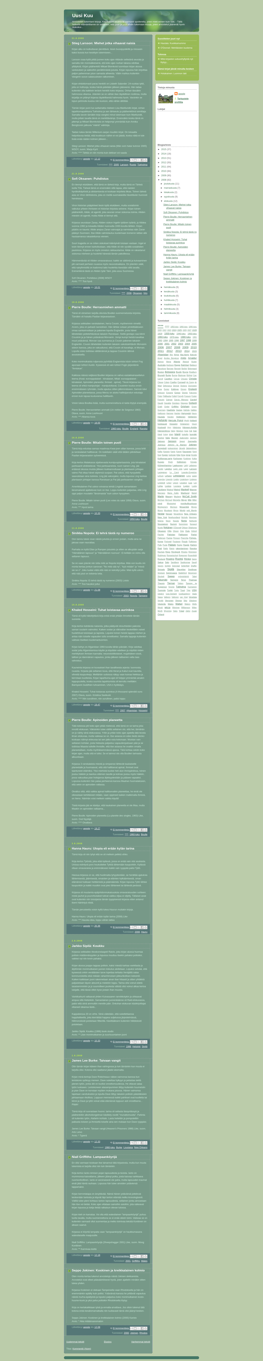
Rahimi (193, 545)
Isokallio (185, 434)
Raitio (165, 549)
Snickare (161, 573)
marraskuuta (171, 188)
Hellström (192, 417)
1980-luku (110, 1147)
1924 (174, 330)
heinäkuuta (170, 287)
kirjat (188, 455)
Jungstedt (162, 448)
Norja (184, 521)
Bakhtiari (185, 365)
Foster (194, 396)
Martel (194, 493)
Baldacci (193, 365)
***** (167, 326)
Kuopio (161, 462)
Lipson (175, 483)
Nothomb (193, 521)
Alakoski (193, 355)
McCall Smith (189, 496)
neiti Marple (191, 510)
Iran (195, 431)
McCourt (168, 500)
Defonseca (167, 386)
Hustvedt (162, 427)
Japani (182, 441)
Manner (193, 489)
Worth (160, 611)
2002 (173, 344)
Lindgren (193, 479)
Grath (160, 407)
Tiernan (171, 583)
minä (160, 503)
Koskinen (187, 459)
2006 (161, 347)
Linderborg (184, 479)
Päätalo (172, 545)
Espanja (169, 393)
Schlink (168, 566)
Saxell (194, 562)
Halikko (194, 410)
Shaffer (194, 566)
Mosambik (184, 507)
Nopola (133, 595)
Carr (195, 375)
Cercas (177, 379)
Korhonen (177, 458)
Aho (171, 355)
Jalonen (161, 441)
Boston (161, 372)
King (183, 455)
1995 (171, 340)
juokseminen (173, 448)
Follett (174, 396)
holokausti (162, 424)
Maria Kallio (173, 493)
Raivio (171, 549)
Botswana (170, 372)
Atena (168, 362)
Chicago (184, 379)
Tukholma (142, 164)
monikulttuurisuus (189, 503)
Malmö (177, 489)
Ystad (181, 611)
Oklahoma (192, 528)
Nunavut (193, 524)
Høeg (173, 431)
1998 (188, 340)
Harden (177, 413)
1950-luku (135, 519)
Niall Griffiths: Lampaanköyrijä (94, 1157)
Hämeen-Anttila (189, 427)
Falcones (193, 393)
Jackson (193, 438)
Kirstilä (194, 455)
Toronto (171, 587)
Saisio (194, 559)
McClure (161, 500)
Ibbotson (179, 431)
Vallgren (167, 597)
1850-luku (174, 327)
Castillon (168, 379)
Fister (160, 396)
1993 (160, 340)
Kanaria (166, 452)
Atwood (186, 362)
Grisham (185, 406)
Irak (190, 431)
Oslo (182, 531)
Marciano (161, 493)
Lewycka (161, 479)
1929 (160, 334)
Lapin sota (177, 469)
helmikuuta (170, 309)
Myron (175, 510)
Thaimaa (193, 580)
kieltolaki (172, 455)
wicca (167, 607)
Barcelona (162, 369)
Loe (195, 483)
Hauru (144, 932)
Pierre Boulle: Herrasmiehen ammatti (99, 307)
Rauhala (161, 552)
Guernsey (162, 410)
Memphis (176, 500)
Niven (168, 521)
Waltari (179, 604)
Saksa (160, 562)
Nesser (169, 514)
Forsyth (181, 396)
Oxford (194, 531)
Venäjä (160, 601)
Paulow (169, 538)
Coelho (173, 382)
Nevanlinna (178, 514)
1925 (179, 330)
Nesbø (161, 514)
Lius (190, 483)
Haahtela (171, 410)
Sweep (171, 576)
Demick (176, 386)
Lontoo (168, 486)
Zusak (194, 611)
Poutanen (177, 542)
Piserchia (184, 538)
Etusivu (107, 1342)
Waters (187, 604)
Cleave (160, 382)
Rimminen (192, 552)
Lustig (194, 486)
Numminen (183, 524)
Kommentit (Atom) (82, 1348)
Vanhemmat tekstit (140, 1342)
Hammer (170, 413)
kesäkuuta (169, 291)
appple (181, 94)
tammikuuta (170, 313)
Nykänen (168, 527)
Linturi (168, 483)
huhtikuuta (169, 300)
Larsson (124, 164)
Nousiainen (163, 524)
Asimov (161, 362)
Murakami (168, 510)
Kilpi (178, 455)
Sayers (160, 566)
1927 (189, 330)
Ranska (143, 428)
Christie (193, 378)
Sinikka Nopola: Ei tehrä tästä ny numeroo (103, 533)
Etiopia (185, 393)
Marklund (185, 493)
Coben (166, 382)
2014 (164, 153)
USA (194, 590)
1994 (165, 340)
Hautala (161, 417)
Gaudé (160, 403)
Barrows (170, 369)
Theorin (161, 583)
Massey (169, 496)
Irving (165, 434)
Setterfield (185, 566)
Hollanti (193, 420)
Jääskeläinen (191, 448)
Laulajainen (162, 472)
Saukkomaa (185, 562)
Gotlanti (193, 403)
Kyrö (170, 462)
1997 (182, 340)
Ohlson (185, 528)
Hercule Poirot (175, 420)
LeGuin (161, 476)
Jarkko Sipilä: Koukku (88, 946)
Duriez (166, 389)
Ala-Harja (184, 355)
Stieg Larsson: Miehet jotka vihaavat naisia (103, 43)
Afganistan (131, 710)
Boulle (125, 428)
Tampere (142, 595)
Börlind (189, 375)
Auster (194, 362)
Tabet (194, 576)
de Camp (190, 382)
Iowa (186, 431)
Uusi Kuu (82, 15)
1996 (128, 1046)
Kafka (160, 452)
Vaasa (160, 597)
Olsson (176, 531)
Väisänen (193, 601)
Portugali (168, 542)
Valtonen (175, 597)
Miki (189, 500)
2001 (128, 1261)
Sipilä (144, 1046)
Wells (194, 604)
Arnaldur (192, 358)
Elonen (183, 389)
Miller (194, 500)
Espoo (177, 393)
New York (162, 517)
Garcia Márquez (181, 400)
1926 (185, 330)
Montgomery (163, 507)
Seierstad (176, 566)
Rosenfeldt (192, 555)
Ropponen (183, 555)
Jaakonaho (184, 438)
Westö (160, 608)
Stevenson (192, 573)
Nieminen (193, 517)
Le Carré (174, 472)
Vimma (178, 600)
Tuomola (162, 590)
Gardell (193, 400)
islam (171, 434)
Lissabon (183, 483)
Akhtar (176, 355)
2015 (164, 149)
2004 (187, 344)
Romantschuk (172, 555)
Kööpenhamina (164, 465)
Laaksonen (178, 465)
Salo (167, 562)
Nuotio (160, 528)
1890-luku (193, 327)
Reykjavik (175, 552)
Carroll (160, 379)
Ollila (169, 531)
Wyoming (167, 611)
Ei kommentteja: (121, 160)
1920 (160, 330)
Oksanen (137, 293)
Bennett (177, 369)
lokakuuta (169, 192)
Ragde (186, 545)
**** (111, 164)
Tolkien (180, 583)
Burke (119, 1147)
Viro (145, 293)
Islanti (177, 434)
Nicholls (184, 517)
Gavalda (167, 403)
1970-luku (174, 337)
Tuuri (182, 590)
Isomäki (193, 434)
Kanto (173, 452)
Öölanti (161, 614)
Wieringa (176, 608)
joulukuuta (169, 183)
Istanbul (161, 438)
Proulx (185, 541)
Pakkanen (183, 534)
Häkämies (177, 427)
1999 (194, 340)
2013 (164, 158)
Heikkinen (180, 417)
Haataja (179, 410)
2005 (116, 164)
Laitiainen (193, 466)
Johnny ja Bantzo (177, 445)
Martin (161, 496)
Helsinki (136, 1046)
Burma (174, 375)
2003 (126, 595)
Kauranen (186, 451)
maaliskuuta (170, 304)
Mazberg (177, 497)
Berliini (184, 369)
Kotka (194, 459)
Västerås (162, 604)
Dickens (183, 386)
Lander (160, 469)
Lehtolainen (179, 476)
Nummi (173, 524)
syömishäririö (183, 576)
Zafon (188, 611)
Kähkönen (181, 462)
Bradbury (193, 372)
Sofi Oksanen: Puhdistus (90, 178)
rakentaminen (182, 548)
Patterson (161, 538)
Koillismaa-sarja (165, 458)
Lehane (168, 476)
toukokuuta (170, 296)
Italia (167, 438)
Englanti (134, 428)
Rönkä (187, 559)
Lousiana (128, 1147)
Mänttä (182, 510)
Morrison (173, 507)
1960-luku (116, 428)
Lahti (186, 466)
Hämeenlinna (164, 431)
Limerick (169, 479)
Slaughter (181, 569)
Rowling (170, 559)
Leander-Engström (189, 472)
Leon (194, 476)
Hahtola (186, 410)
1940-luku (181, 334)
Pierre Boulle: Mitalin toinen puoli (96, 442)
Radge (179, 545)
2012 (164, 162)
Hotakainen (184, 424)
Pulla (160, 545)
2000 (126, 1333)
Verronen (169, 600)
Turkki (170, 590)
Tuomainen (192, 587)
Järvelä (182, 448)
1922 (164, 330)
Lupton (186, 486)
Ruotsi (133, 164)
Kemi (195, 452)
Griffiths (136, 1261)
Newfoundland (174, 517)
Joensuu (161, 445)
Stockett (161, 576)
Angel (160, 358)
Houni (194, 424)
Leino (188, 476)
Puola (165, 545)
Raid (160, 548)
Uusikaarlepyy (184, 594)
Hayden (170, 417)
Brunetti (161, 375)
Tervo (183, 580)
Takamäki (162, 580)
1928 (194, 330)
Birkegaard (192, 369)
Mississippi (171, 504)
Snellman (192, 569)
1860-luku (184, 327)
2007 (122, 710)
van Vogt (184, 597)
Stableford (182, 573)
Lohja (160, 486)
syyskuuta (169, 196)
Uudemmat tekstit (75, 1342)
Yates (175, 611)
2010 (164, 171)
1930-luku (169, 333)
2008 (129, 293)
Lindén (176, 479)
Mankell (185, 489)
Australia (162, 365)
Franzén (161, 400)
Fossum (187, 396)
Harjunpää (186, 413)
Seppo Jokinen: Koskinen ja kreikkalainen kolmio (108, 1270)
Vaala (194, 594)
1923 (169, 330)
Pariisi (194, 534)
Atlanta (177, 361)
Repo (167, 552)
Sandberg (175, 562)
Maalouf (170, 490)
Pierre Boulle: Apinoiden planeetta (97, 720)
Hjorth (186, 421)
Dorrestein (192, 386)
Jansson (172, 441)
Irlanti (160, 434)
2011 (164, 166)
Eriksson (161, 393)
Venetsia (193, 597)
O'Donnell (177, 528)
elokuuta (168, 201)
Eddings (175, 389)
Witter (194, 608)
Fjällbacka (167, 396)
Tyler (188, 590)
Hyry (169, 427)
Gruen (194, 407)
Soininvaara (171, 573)
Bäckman (182, 375)
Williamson (185, 608)
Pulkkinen (193, 542)
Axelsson (170, 365)
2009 (164, 175)
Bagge (177, 365)
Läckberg (162, 489)
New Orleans (140, 1147)
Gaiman (169, 400)
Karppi (179, 452)
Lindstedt (161, 483)
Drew (160, 389)
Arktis (183, 358)
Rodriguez (162, 555)
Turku (176, 590)
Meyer (184, 500)
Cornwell (182, 382)
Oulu (187, 531)
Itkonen (174, 438)
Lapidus (168, 469)
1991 (195, 337)
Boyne (185, 372)
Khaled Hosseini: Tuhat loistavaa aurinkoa (103, 610)
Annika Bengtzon (171, 358)
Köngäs (193, 462)
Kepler (165, 455)
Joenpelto (192, 441)
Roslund (161, 559)
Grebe (166, 407)
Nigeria (160, 521)
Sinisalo (161, 569)
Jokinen (134, 1333)
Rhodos (143, 1333)
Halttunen (161, 413)
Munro (160, 510)
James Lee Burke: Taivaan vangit (96, 1060)
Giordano (176, 403)
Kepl (159, 455)
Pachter (161, 535)
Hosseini (143, 710)
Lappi (186, 469)
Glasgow (184, 403)
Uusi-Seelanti (171, 594)
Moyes (194, 507)
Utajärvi (161, 594)
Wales (144, 1261)
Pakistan (171, 534)
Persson (176, 538)
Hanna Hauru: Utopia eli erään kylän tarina (103, 848)
